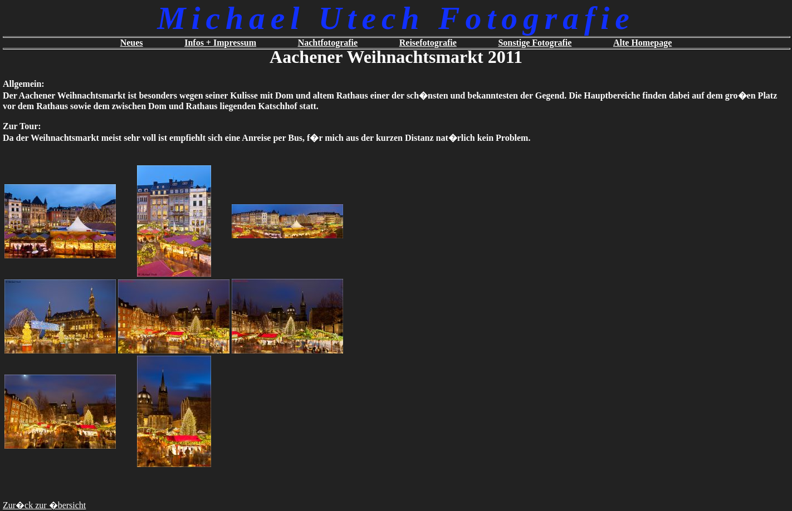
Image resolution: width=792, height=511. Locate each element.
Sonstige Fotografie (534, 42)
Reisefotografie (428, 42)
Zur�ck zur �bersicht (44, 505)
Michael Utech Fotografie (395, 18)
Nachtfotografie (328, 42)
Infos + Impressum (220, 42)
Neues (131, 42)
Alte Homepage (642, 42)
